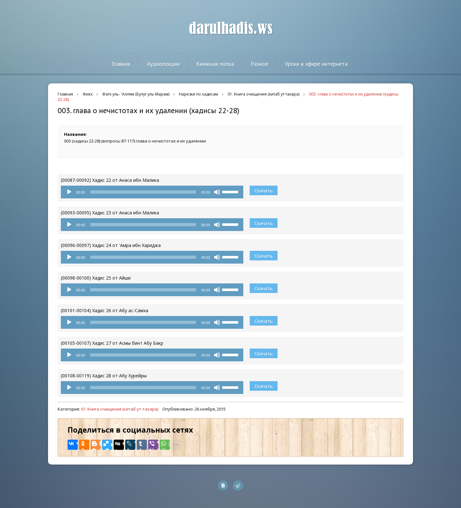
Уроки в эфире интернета (316, 63)
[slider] (143, 192)
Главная (120, 63)
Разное (259, 63)
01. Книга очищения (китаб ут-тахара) (119, 409)
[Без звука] (217, 192)
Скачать (264, 190)
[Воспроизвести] (69, 192)
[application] (152, 192)
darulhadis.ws (230, 28)
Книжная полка (215, 63)
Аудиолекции (163, 63)
